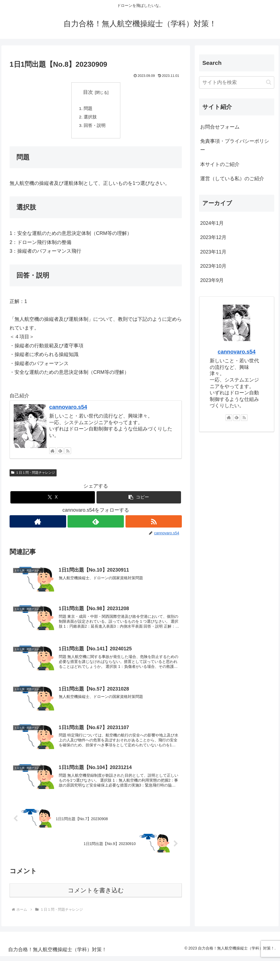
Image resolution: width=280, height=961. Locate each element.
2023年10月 (213, 266)
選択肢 (90, 117)
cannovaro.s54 (68, 408)
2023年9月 (212, 280)
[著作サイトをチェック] (52, 452)
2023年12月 (213, 237)
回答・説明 (95, 126)
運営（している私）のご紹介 (232, 178)
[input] (236, 82)
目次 (88, 92)
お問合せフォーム (220, 127)
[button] (139, 499)
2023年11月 (213, 252)
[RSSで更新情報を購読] (68, 452)
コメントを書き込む (96, 895)
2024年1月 (212, 223)
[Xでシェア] (52, 499)
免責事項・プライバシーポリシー (234, 145)
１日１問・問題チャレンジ (33, 474)
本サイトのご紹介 (220, 164)
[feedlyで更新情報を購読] (60, 452)
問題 (88, 108)
